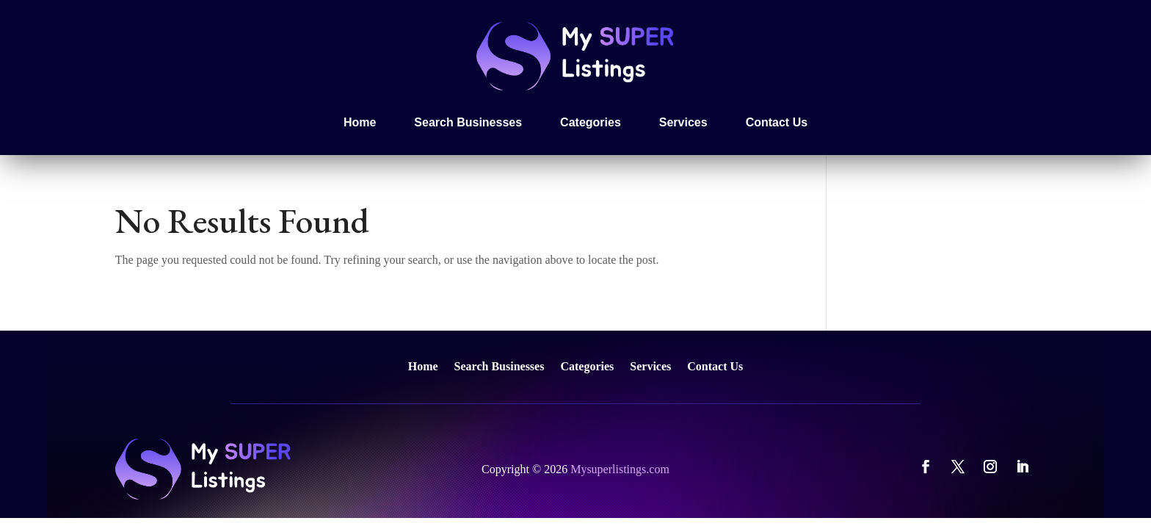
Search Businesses (468, 122)
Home (360, 122)
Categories (590, 122)
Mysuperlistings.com (619, 469)
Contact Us (776, 122)
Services (683, 122)
